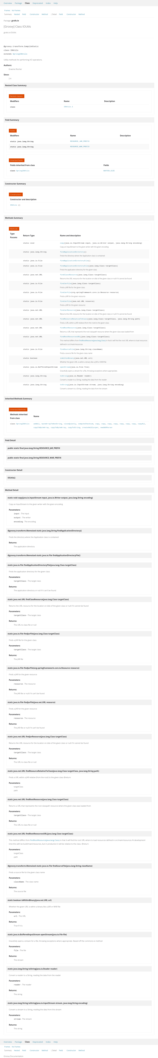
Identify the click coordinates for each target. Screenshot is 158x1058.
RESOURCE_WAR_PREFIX (79, 146)
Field (24, 14)
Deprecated (38, 3)
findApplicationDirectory (72, 251)
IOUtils (13, 204)
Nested (17, 14)
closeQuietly (70, 423)
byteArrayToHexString (52, 423)
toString (64, 375)
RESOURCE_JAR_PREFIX (79, 141)
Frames (7, 10)
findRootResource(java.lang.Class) (92, 340)
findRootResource (68, 327)
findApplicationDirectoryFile (74, 260)
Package (18, 3)
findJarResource (67, 309)
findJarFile (65, 283)
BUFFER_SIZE (109, 170)
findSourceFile (67, 348)
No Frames (16, 10)
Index (48, 3)
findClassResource (68, 274)
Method (45, 14)
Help (56, 3)
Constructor (34, 14)
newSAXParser (106, 427)
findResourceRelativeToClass (73, 318)
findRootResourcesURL (70, 336)
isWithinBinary (67, 357)
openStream (65, 366)
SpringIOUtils (20, 54)
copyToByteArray (41, 427)
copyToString (74, 427)
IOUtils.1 (68, 107)
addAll (37, 423)
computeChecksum (85, 423)
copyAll (141, 423)
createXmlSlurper (90, 427)
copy (62, 242)
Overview (8, 3)
